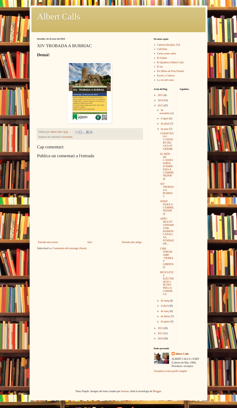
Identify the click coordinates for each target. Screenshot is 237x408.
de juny (165, 129)
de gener (165, 321)
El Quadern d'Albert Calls (170, 62)
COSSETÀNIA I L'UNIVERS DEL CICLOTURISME (166, 141)
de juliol (165, 123)
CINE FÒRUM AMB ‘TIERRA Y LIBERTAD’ (166, 258)
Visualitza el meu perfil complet (170, 371)
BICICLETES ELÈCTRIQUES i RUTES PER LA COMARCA (167, 283)
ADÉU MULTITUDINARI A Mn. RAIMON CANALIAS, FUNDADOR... (167, 231)
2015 (161, 95)
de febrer (166, 316)
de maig (165, 300)
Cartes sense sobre (166, 53)
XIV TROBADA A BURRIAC (167, 190)
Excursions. (67, 137)
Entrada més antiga (132, 242)
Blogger (157, 391)
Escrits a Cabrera (166, 75)
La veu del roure (165, 80)
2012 (161, 328)
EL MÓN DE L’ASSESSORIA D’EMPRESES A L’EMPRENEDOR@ (167, 166)
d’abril (164, 305)
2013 (161, 105)
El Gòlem (162, 58)
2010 (161, 338)
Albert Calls (58, 16)
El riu (160, 66)
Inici (89, 242)
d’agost (165, 118)
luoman (125, 391)
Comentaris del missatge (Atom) (69, 248)
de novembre (165, 112)
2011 (160, 333)
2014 (161, 100)
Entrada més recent (48, 242)
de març (165, 311)
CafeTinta (162, 49)
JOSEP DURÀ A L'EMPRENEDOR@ (167, 207)
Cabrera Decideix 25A (168, 44)
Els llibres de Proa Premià (170, 71)
